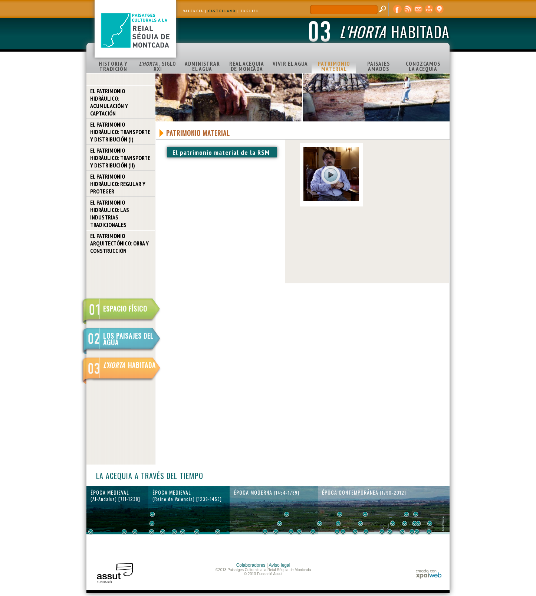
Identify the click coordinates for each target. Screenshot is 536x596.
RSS (408, 9)
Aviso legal (279, 565)
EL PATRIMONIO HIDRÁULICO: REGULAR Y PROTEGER (117, 184)
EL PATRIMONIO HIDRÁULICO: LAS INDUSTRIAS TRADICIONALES (109, 213)
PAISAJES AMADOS (378, 66)
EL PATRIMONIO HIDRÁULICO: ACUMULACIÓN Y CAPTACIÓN (109, 102)
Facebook (397, 9)
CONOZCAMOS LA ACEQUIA (423, 66)
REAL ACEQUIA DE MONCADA (246, 66)
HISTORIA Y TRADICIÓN (113, 66)
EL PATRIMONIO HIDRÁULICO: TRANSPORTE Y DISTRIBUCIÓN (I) (120, 132)
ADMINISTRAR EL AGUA (202, 66)
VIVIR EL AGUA (290, 63)
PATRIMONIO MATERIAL (334, 66)
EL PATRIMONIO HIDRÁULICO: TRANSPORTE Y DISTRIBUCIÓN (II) (120, 158)
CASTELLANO (222, 11)
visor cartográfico (439, 9)
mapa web (428, 9)
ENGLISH (250, 11)
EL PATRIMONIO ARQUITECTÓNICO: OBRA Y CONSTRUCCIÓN (119, 243)
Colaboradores (251, 565)
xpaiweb (428, 574)
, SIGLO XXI (157, 66)
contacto (418, 9)
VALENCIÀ (193, 11)
